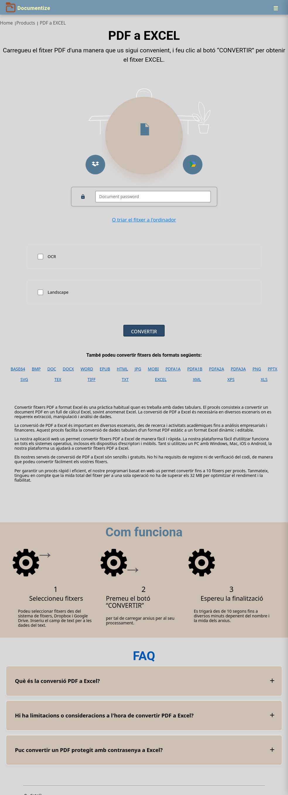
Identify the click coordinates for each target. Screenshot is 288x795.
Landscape (58, 292)
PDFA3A (238, 369)
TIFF (92, 379)
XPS (230, 379)
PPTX (272, 369)
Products (25, 23)
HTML (122, 369)
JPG (137, 369)
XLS (264, 379)
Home (6, 23)
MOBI (153, 369)
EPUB (105, 369)
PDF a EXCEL (53, 23)
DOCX (68, 369)
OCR (52, 256)
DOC (51, 369)
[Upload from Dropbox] (95, 164)
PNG (257, 369)
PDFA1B (194, 369)
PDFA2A (216, 369)
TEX (58, 379)
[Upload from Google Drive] (192, 164)
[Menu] (275, 8)
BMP (36, 369)
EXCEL (161, 379)
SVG (24, 379)
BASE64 (18, 369)
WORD (87, 369)
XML (197, 379)
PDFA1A (173, 369)
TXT (125, 379)
